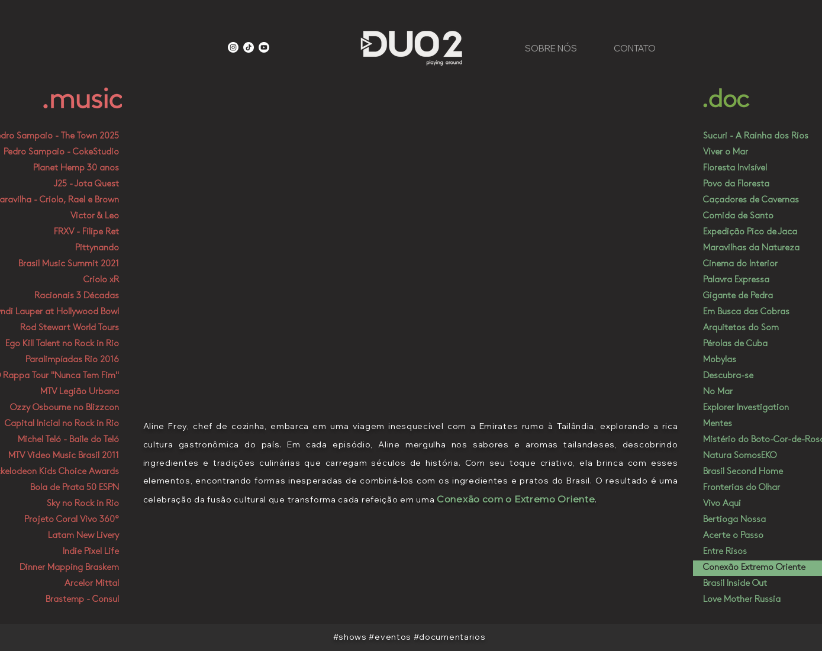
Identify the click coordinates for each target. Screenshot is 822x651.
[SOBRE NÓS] (551, 48)
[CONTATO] (635, 48)
